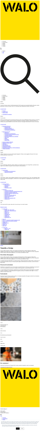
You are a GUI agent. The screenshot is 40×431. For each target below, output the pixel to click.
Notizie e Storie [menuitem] (5, 112)
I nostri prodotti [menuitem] (5, 170)
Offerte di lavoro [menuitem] (7, 184)
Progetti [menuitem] (3, 159)
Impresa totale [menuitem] (7, 140)
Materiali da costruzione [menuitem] (9, 172)
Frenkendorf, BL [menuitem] (7, 214)
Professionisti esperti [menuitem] (8, 187)
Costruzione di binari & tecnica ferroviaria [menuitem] (12, 134)
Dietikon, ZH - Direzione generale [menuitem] (10, 210)
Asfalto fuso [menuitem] (7, 132)
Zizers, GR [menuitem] (4, 225)
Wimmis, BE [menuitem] (4, 224)
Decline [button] (22, 428)
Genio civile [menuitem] (7, 137)
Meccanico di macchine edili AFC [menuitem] (10, 195)
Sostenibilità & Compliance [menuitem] (7, 114)
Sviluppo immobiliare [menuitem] (6, 148)
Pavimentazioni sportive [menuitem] (6, 146)
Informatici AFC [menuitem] (7, 194)
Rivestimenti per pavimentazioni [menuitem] (10, 133)
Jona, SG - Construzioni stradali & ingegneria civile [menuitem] (11, 220)
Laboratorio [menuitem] (4, 143)
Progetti (1, 245)
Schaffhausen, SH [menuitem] (5, 222)
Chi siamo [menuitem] (4, 417)
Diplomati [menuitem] (6, 186)
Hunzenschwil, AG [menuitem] (8, 217)
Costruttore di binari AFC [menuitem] (9, 190)
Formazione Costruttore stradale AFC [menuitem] (11, 192)
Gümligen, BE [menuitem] (7, 216)
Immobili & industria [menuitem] (8, 128)
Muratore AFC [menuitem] (7, 197)
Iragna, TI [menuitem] (4, 219)
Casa (1, 415)
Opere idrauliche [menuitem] (5, 144)
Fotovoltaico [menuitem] (7, 139)
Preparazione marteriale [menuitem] (6, 145)
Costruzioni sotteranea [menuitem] (8, 135)
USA (3, 51)
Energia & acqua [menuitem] (7, 127)
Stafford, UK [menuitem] (7, 229)
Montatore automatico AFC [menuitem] (9, 196)
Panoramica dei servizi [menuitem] (6, 131)
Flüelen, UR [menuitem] (7, 213)
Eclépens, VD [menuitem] (7, 212)
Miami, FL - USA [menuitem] (8, 228)
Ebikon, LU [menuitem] (7, 211)
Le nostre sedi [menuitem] (4, 208)
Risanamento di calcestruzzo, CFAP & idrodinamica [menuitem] (11, 147)
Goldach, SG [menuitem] (7, 215)
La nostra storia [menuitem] (5, 111)
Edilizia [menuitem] (6, 138)
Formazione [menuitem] (7, 185)
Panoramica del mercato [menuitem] (6, 126)
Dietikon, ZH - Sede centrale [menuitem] (9, 209)
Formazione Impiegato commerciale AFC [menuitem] (11, 193)
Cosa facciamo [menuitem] (4, 418)
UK (3, 52)
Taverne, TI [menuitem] (4, 223)
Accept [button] (18, 428)
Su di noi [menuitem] (4, 110)
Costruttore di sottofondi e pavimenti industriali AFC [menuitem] (13, 191)
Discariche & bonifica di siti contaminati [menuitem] (11, 136)
